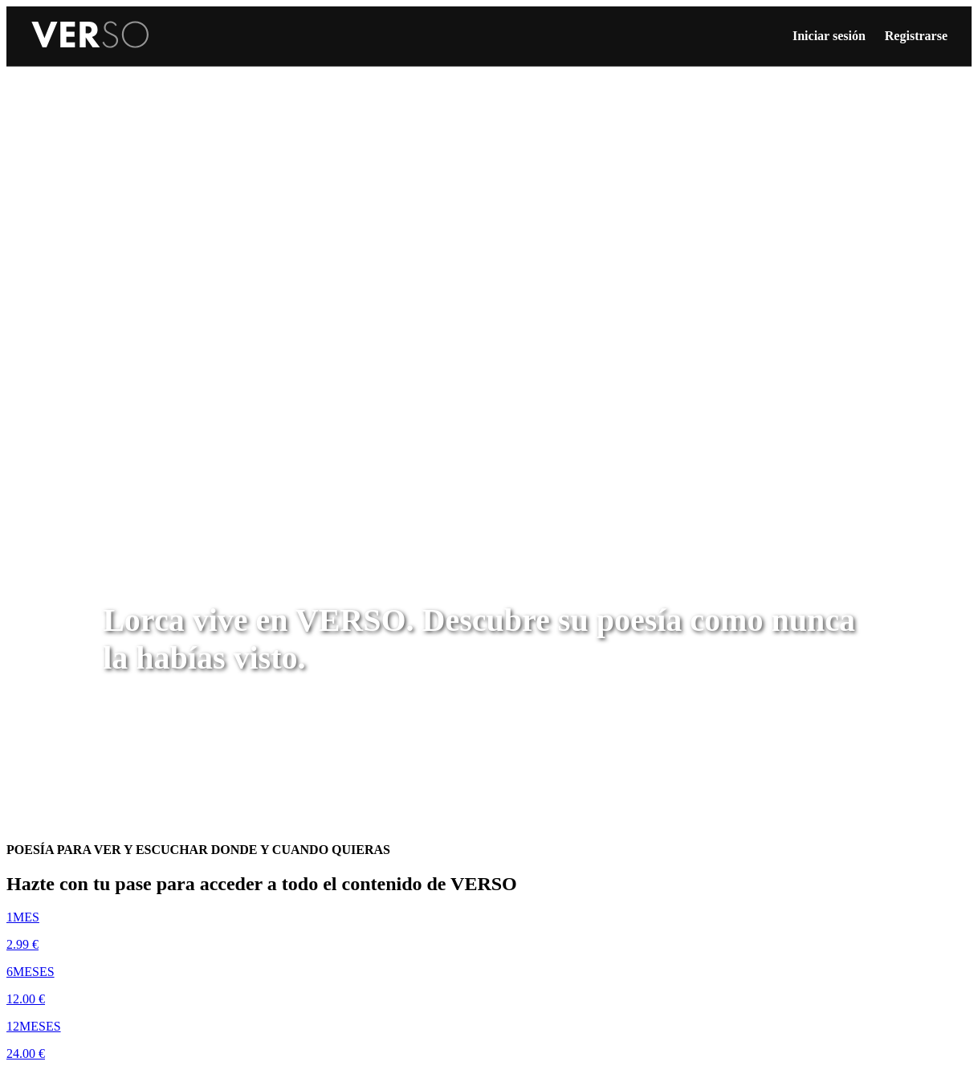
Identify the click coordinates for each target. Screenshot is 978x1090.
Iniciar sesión (829, 36)
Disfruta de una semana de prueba (117, 1081)
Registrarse (916, 36)
